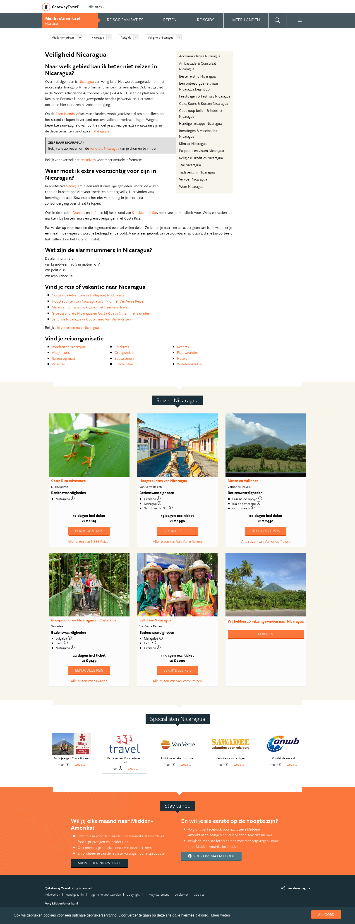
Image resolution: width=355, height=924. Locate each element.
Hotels (182, 358)
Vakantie (58, 364)
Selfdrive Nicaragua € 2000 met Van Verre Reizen (91, 319)
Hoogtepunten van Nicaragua (163, 480)
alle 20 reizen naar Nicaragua (77, 327)
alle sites (97, 7)
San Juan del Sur (144, 212)
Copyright (133, 894)
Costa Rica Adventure (68, 480)
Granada (78, 212)
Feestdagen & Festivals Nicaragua (204, 96)
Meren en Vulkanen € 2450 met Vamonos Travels (91, 307)
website (80, 764)
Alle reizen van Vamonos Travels (265, 541)
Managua (72, 186)
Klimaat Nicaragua (192, 143)
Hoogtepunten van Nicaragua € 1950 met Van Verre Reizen (98, 301)
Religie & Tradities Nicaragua (201, 158)
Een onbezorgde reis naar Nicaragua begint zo (198, 86)
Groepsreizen (125, 352)
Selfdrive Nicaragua (155, 620)
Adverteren (52, 894)
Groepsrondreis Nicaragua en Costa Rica (83, 620)
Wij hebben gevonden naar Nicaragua (266, 621)
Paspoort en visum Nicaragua (201, 150)
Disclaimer (181, 894)
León (94, 212)
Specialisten (124, 364)
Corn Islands (65, 113)
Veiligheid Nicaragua (160, 37)
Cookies (199, 894)
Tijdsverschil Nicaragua (197, 172)
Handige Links (75, 894)
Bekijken (265, 634)
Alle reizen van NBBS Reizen (89, 541)
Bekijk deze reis (89, 530)
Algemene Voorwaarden (105, 894)
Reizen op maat (63, 358)
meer (63, 764)
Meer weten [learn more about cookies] (220, 915)
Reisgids (126, 37)
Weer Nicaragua (191, 186)
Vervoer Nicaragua (193, 179)
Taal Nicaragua (190, 165)
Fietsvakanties (188, 352)
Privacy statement (157, 894)
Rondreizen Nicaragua (69, 347)
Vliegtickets (61, 352)
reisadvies (88, 159)
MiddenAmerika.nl (63, 37)
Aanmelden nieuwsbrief (99, 862)
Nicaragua (97, 37)
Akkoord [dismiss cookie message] (326, 914)
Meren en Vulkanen (243, 480)
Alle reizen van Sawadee (89, 681)
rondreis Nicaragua (104, 148)
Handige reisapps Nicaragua (200, 123)
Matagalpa (101, 131)
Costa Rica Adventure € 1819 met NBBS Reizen (89, 295)
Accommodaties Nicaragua (199, 56)
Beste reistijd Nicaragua (197, 76)
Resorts (183, 347)
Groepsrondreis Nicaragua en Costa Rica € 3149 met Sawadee (101, 313)
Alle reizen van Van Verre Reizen (177, 541)
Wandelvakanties (190, 364)
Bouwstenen (124, 358)
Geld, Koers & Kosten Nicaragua (203, 103)
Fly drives (122, 347)
